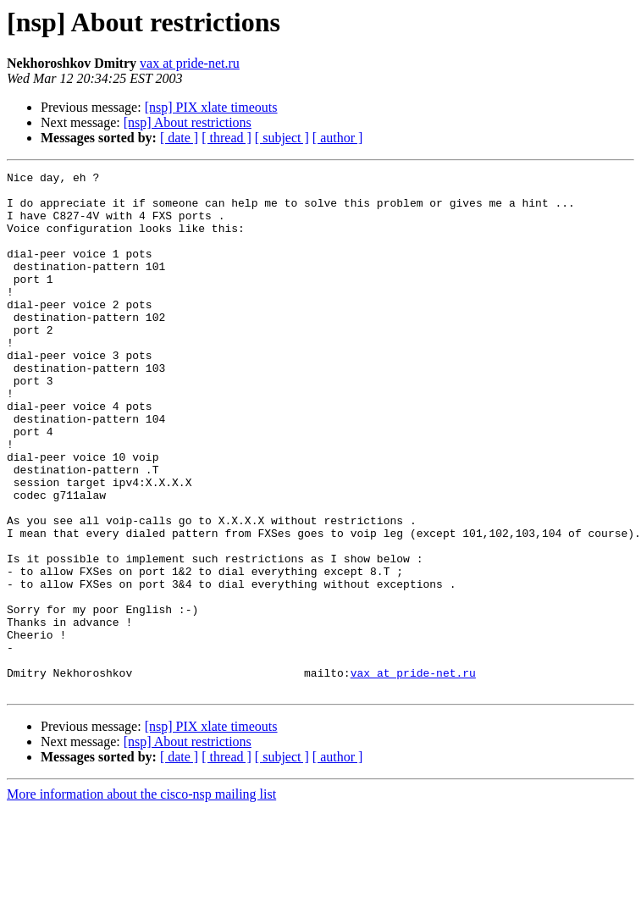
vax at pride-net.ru (190, 63)
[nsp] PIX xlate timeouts (211, 107)
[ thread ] (226, 137)
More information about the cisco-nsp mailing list (141, 898)
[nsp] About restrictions (187, 122)
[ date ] (179, 137)
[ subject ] (282, 137)
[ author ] (337, 137)
